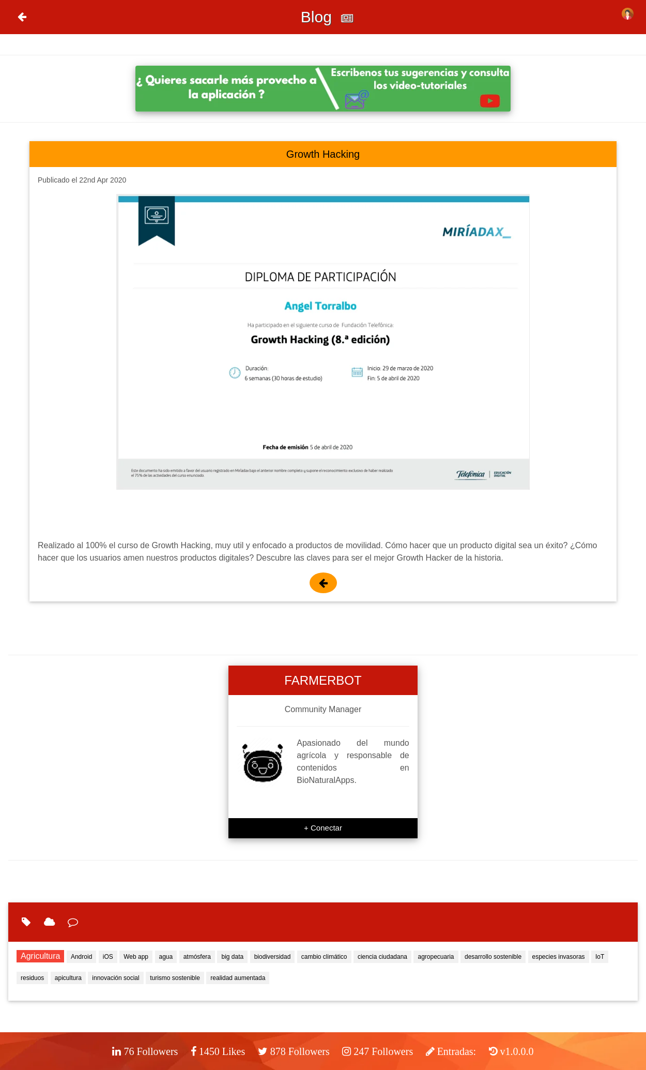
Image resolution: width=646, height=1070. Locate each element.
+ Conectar (323, 827)
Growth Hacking (323, 154)
